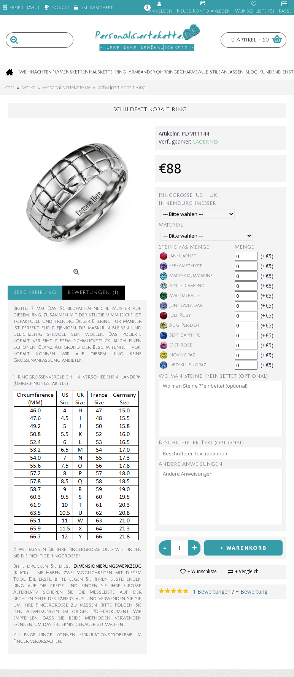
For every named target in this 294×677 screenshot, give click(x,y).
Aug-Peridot (180, 325)
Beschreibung (35, 292)
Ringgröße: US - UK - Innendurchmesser (190, 199)
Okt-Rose (176, 345)
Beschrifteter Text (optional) (201, 442)
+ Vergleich (247, 571)
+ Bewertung (251, 591)
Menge (244, 247)
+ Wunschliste (202, 571)
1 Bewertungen (211, 591)
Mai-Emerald (179, 296)
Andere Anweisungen (190, 464)
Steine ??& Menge (184, 247)
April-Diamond (182, 286)
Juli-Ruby (175, 315)
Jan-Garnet (178, 256)
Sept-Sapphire (180, 335)
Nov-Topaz (177, 355)
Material (171, 225)
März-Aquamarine (186, 276)
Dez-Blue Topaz (183, 365)
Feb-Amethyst (181, 266)
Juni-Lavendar (181, 306)
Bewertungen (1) (93, 292)
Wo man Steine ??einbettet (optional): (214, 376)
